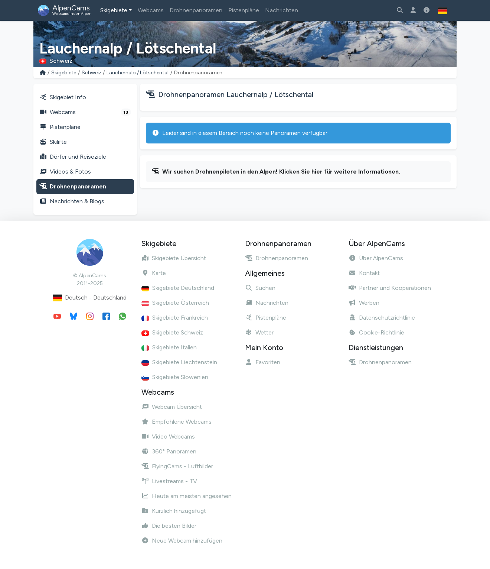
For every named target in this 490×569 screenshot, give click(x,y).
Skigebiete (113, 10)
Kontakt (364, 273)
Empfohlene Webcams (176, 421)
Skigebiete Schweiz (172, 332)
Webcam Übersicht (171, 406)
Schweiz (91, 72)
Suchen (260, 287)
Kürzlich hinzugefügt (173, 510)
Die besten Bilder (168, 525)
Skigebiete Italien (169, 347)
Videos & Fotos (65, 171)
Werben (364, 302)
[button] (442, 10)
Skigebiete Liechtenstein (179, 362)
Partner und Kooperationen (390, 287)
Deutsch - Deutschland (90, 298)
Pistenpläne (243, 10)
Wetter (259, 332)
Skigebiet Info (62, 97)
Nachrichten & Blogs (71, 201)
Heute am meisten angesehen (186, 496)
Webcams (151, 10)
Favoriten (262, 362)
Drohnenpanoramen (196, 10)
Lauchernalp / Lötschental (138, 72)
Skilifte (53, 141)
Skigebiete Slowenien (174, 377)
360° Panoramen (168, 451)
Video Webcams (168, 436)
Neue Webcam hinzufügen (181, 540)
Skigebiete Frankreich (174, 317)
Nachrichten (281, 10)
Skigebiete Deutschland (177, 287)
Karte (153, 273)
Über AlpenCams (376, 258)
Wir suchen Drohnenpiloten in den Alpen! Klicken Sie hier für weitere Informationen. (281, 171)
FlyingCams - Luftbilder (177, 466)
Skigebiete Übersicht (173, 258)
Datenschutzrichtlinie (382, 317)
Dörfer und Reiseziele (72, 156)
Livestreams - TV (169, 481)
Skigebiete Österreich (175, 302)
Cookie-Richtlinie (376, 332)
